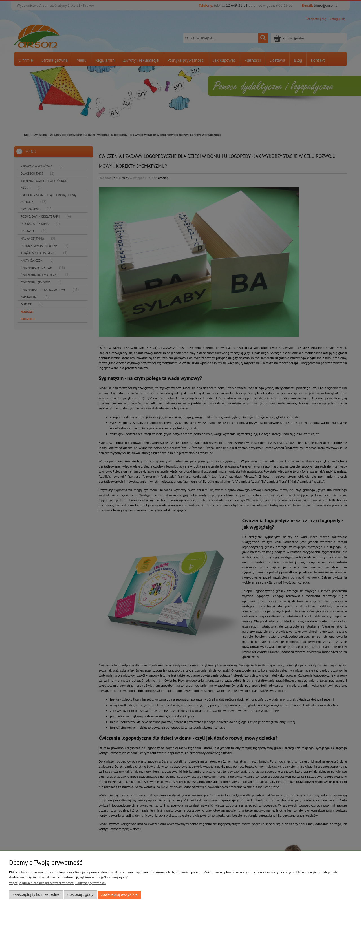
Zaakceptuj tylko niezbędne (36, 894)
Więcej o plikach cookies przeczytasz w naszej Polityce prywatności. (57, 883)
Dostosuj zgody (80, 894)
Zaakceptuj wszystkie (119, 894)
